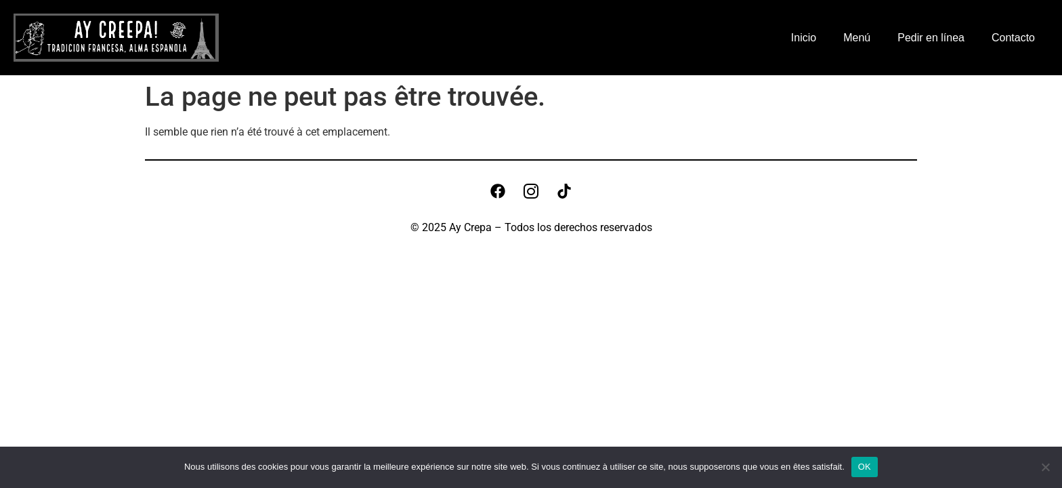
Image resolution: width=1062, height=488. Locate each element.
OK (864, 467)
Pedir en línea (930, 37)
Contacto (1013, 37)
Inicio (803, 37)
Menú (856, 37)
